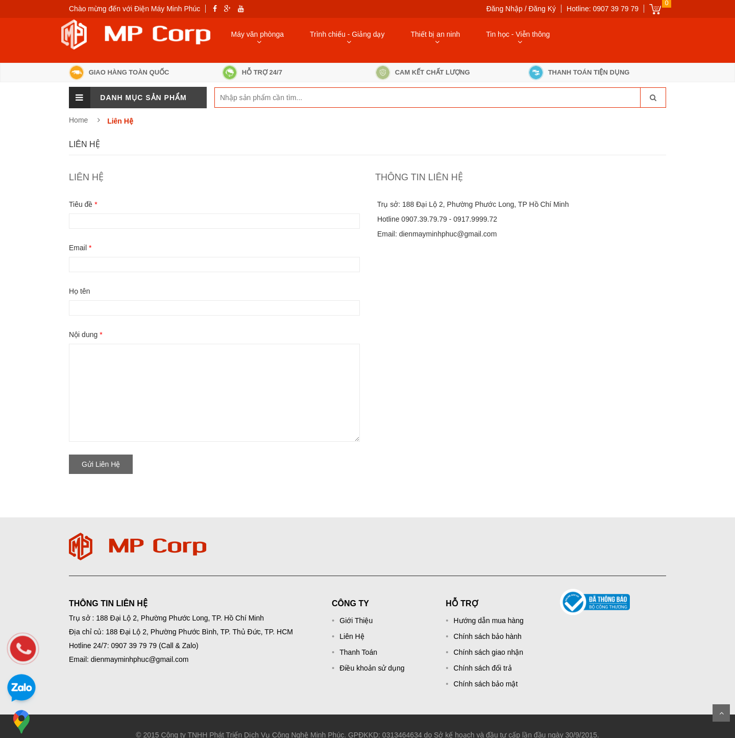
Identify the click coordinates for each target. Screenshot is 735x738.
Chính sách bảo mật (486, 684)
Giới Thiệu (356, 620)
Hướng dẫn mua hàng (489, 620)
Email (80, 248)
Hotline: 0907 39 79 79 (603, 9)
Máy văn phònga (257, 34)
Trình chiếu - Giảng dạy (347, 34)
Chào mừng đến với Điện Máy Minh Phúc (134, 9)
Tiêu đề (83, 204)
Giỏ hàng (655, 9)
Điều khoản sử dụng (371, 668)
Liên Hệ (351, 636)
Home (78, 120)
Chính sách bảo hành (488, 636)
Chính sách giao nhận (488, 652)
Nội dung (86, 334)
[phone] (23, 648)
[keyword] (264, 97)
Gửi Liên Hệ (101, 464)
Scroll (721, 713)
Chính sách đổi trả (483, 668)
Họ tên (79, 291)
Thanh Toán (358, 652)
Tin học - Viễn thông (518, 34)
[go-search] (653, 97)
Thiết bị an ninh (435, 34)
